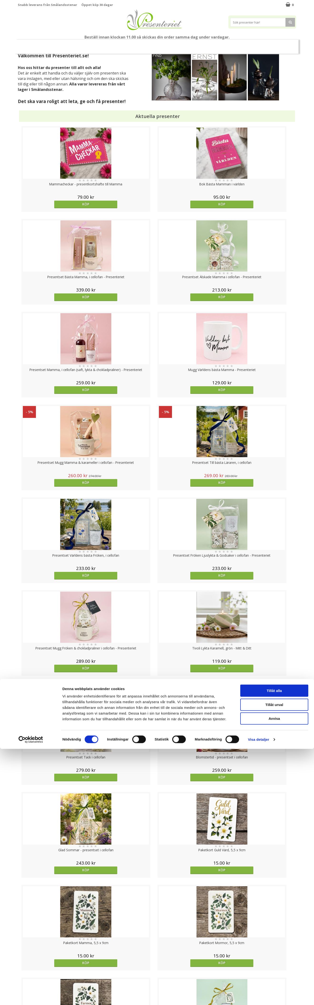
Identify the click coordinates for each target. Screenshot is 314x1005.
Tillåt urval (274, 961)
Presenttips (184, 44)
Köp (52, 204)
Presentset (155, 44)
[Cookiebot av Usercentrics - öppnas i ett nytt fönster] (31, 995)
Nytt (27, 45)
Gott (263, 44)
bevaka (122, 700)
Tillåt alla (274, 947)
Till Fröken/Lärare (82, 44)
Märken (283, 44)
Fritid (244, 44)
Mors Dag (49, 44)
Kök (226, 44)
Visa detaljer (258, 996)
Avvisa (274, 975)
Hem (208, 44)
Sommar (129, 45)
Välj (52, 700)
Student (110, 45)
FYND (157, 55)
